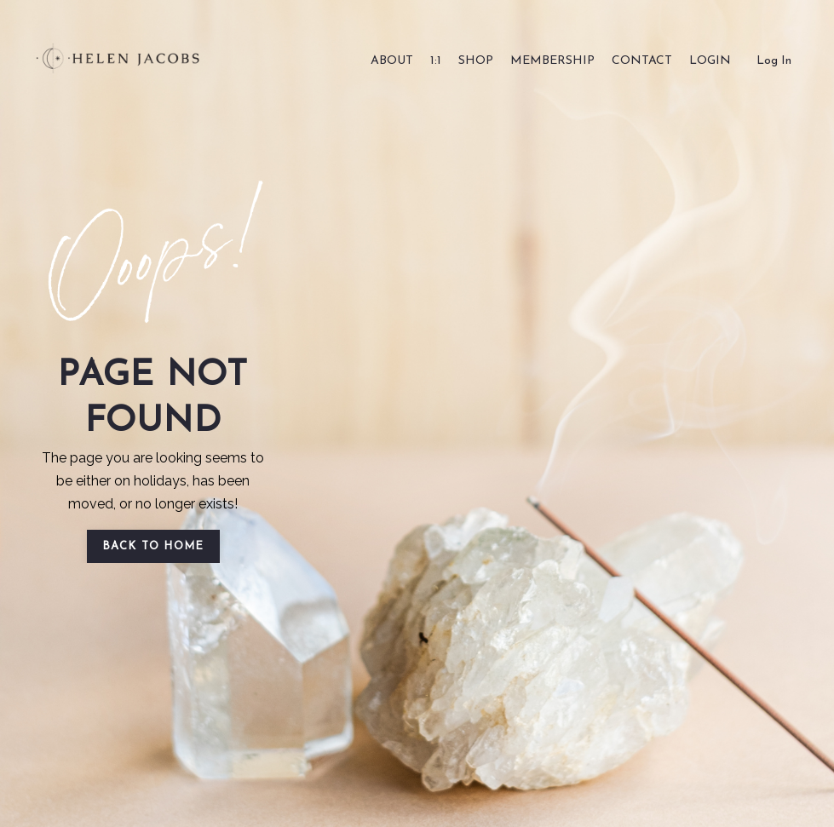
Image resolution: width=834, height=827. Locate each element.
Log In (773, 61)
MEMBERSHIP (552, 61)
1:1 (435, 61)
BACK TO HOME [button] (153, 546)
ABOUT (392, 61)
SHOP (475, 61)
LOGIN (710, 61)
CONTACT (642, 61)
